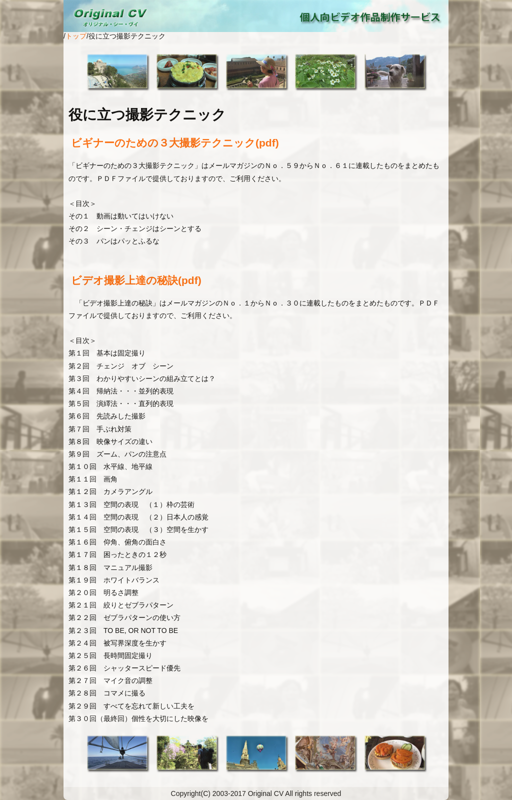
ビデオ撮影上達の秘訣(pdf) (136, 280)
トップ (76, 36)
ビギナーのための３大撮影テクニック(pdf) (175, 142)
